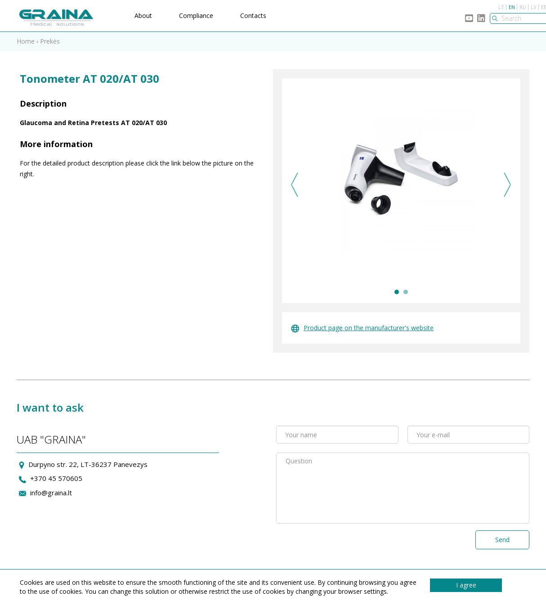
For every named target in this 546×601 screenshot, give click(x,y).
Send (502, 539)
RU (522, 7)
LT (501, 7)
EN (512, 7)
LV (534, 7)
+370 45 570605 (56, 478)
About (143, 15)
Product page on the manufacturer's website (362, 327)
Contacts (253, 15)
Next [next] (507, 185)
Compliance (196, 15)
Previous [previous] (295, 185)
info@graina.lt (51, 492)
